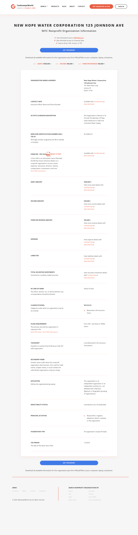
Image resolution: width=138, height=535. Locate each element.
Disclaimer (42, 491)
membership (98, 102)
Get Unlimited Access (101, 6)
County (90, 494)
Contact (81, 6)
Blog (64, 6)
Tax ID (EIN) (92, 497)
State (70, 497)
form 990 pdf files (77, 57)
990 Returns (79, 38)
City (70, 494)
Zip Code (91, 491)
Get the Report (69, 50)
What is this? (53, 154)
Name (71, 491)
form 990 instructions (38, 171)
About (72, 6)
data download (89, 104)
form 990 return (36, 332)
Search (44, 6)
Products (55, 6)
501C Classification (94, 500)
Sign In (121, 6)
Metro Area (72, 500)
